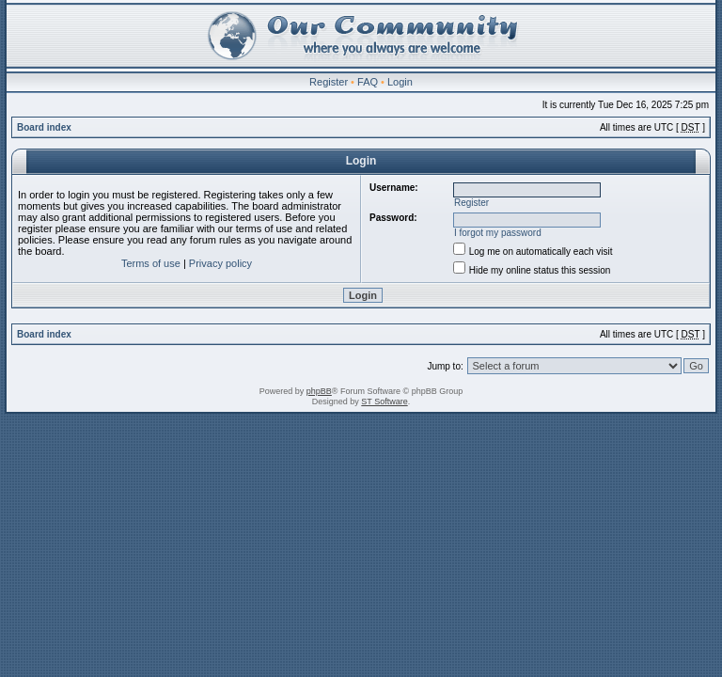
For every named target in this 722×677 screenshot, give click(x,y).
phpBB (319, 391)
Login (400, 81)
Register (328, 81)
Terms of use (150, 263)
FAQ (367, 81)
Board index (44, 127)
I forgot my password (498, 233)
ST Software (384, 401)
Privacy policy (220, 263)
